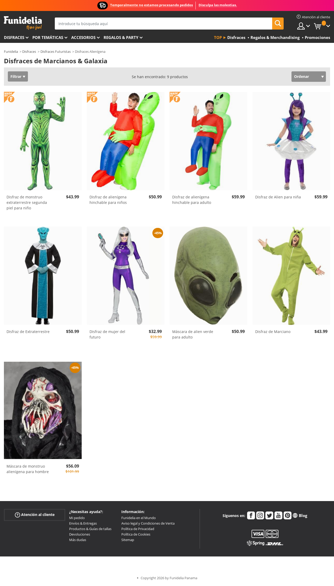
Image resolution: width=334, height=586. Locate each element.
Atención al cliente (35, 515)
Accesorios (83, 37)
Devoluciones (79, 534)
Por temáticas (47, 37)
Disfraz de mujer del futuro (107, 334)
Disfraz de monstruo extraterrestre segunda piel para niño (27, 202)
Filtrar (15, 76)
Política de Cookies (135, 534)
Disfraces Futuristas (55, 51)
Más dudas (77, 539)
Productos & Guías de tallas (90, 528)
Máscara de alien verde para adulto (192, 334)
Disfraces (14, 37)
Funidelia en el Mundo (138, 517)
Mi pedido (77, 517)
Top (218, 37)
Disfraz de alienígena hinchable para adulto (191, 199)
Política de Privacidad (137, 528)
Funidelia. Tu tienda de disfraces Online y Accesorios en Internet (23, 23)
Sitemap (127, 539)
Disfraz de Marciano (272, 331)
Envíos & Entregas (83, 523)
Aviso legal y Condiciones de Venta (148, 523)
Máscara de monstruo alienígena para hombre (28, 469)
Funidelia (11, 51)
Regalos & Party (121, 37)
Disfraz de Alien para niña (278, 196)
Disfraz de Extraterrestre (28, 331)
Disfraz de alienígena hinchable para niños (108, 199)
